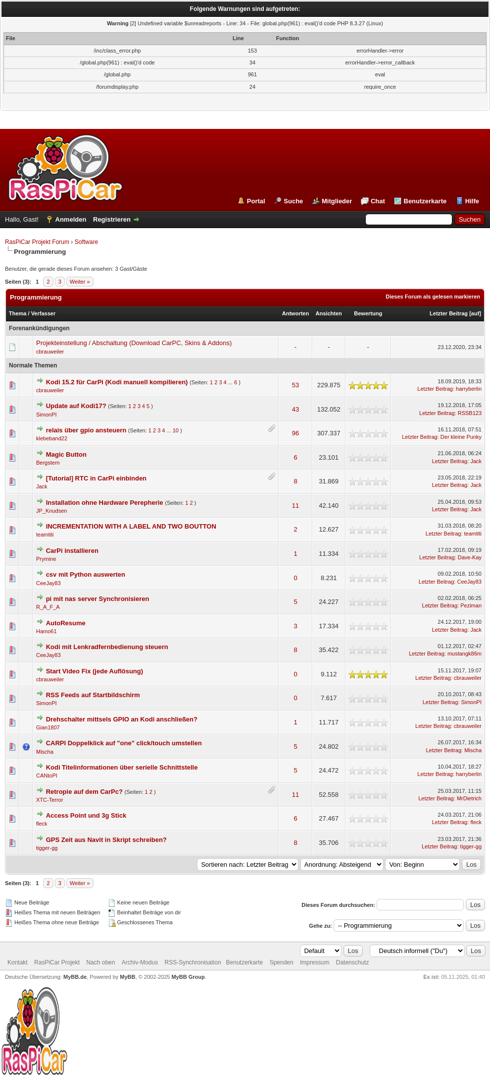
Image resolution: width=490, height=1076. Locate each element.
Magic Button (66, 454)
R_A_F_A (48, 607)
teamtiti (44, 535)
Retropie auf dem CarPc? (84, 791)
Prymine (46, 559)
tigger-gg (46, 848)
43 (295, 409)
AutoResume (66, 623)
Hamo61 (46, 631)
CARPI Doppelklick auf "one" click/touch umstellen (124, 743)
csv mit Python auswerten (85, 574)
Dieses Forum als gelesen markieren (433, 296)
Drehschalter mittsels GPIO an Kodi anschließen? (121, 719)
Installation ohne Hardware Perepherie (104, 502)
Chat (378, 201)
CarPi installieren (72, 550)
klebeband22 (51, 438)
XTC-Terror (49, 800)
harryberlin (469, 389)
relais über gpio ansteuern (86, 430)
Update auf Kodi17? (76, 406)
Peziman (471, 605)
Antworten (295, 313)
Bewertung (368, 313)
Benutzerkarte (425, 201)
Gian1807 (48, 727)
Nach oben (100, 962)
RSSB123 (470, 413)
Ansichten (329, 313)
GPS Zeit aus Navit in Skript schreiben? (106, 839)
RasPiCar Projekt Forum (37, 242)
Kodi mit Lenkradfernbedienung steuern (107, 647)
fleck (42, 824)
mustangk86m (464, 654)
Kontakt (17, 962)
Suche (293, 201)
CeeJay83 (48, 583)
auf (475, 313)
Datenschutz (352, 962)
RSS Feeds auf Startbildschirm (93, 695)
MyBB (127, 977)
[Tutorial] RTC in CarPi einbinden (96, 478)
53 (295, 385)
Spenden (282, 962)
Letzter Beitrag (449, 313)
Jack (476, 461)
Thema (17, 313)
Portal (256, 201)
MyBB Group (187, 977)
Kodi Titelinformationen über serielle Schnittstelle (122, 767)
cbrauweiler (50, 352)
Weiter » (80, 282)
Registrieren (112, 219)
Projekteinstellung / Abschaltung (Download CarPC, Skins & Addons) (134, 343)
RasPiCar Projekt (57, 962)
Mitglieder (337, 201)
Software (86, 242)
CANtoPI (46, 775)
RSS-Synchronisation (193, 962)
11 (295, 505)
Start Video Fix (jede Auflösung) (94, 671)
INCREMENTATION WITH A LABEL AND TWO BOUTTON (131, 526)
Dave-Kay (470, 557)
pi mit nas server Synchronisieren (97, 598)
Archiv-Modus (140, 962)
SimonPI (46, 415)
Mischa (44, 752)
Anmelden (71, 219)
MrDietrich (469, 798)
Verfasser (43, 313)
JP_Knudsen (51, 511)
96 (295, 433)
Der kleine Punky (461, 437)
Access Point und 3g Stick (86, 815)
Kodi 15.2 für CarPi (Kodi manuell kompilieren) (117, 382)
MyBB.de (75, 977)
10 (176, 430)
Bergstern (48, 463)
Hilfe (472, 201)
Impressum (314, 962)
